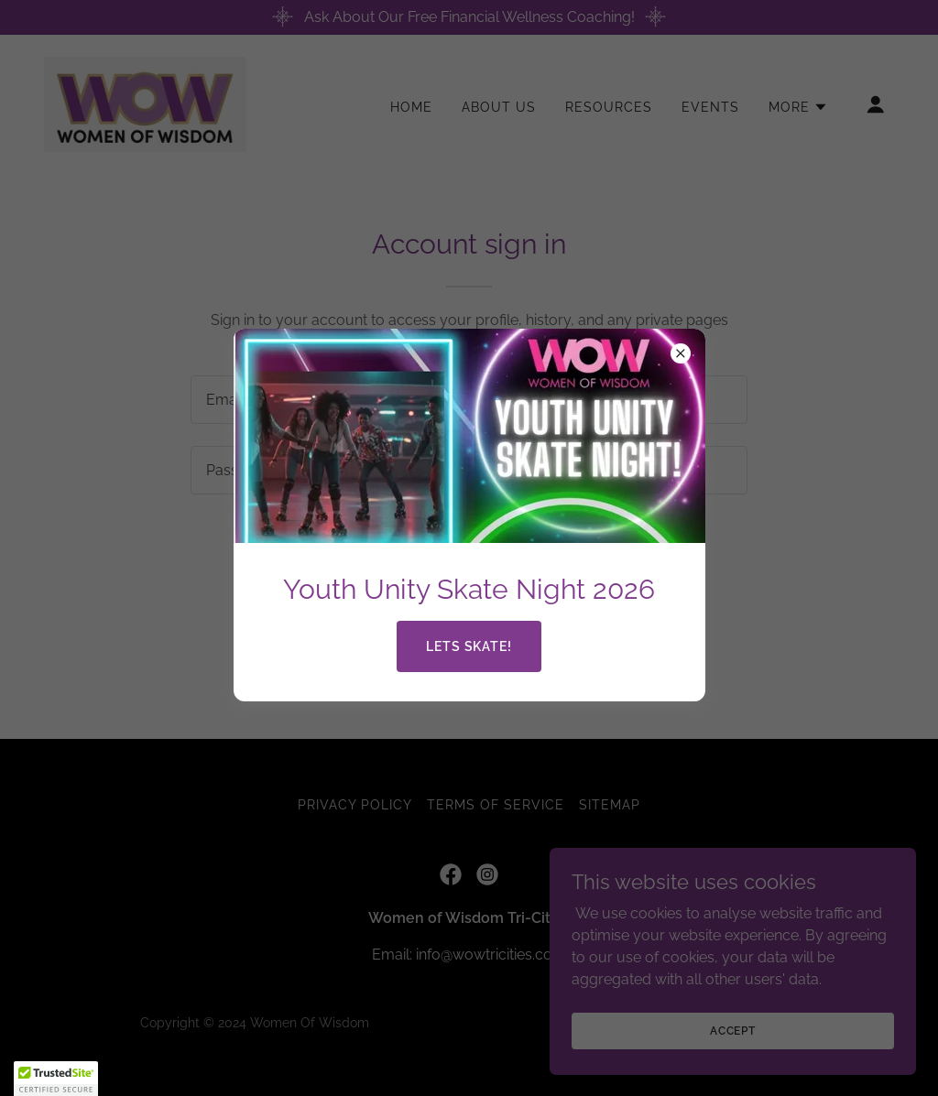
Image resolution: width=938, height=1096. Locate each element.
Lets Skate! (469, 646)
